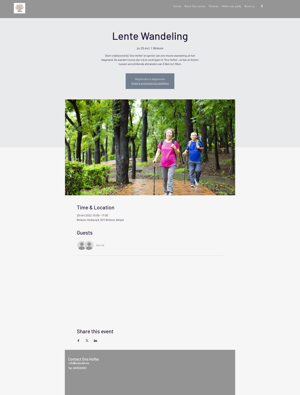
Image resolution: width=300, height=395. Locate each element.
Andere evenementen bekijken (150, 83)
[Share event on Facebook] (78, 340)
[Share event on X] (87, 340)
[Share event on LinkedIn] (95, 340)
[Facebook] (262, 6)
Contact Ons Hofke (83, 359)
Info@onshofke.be (79, 363)
